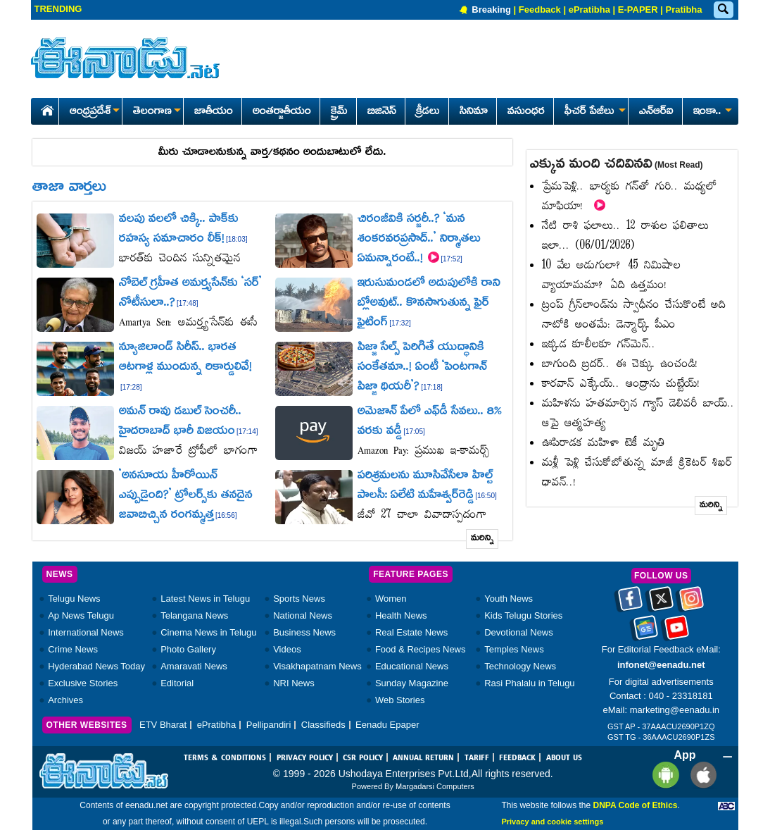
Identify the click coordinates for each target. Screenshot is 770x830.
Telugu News (74, 598)
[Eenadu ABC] (726, 805)
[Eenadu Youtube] (677, 632)
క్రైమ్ (339, 112)
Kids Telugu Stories (523, 615)
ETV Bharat (163, 724)
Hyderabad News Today (96, 666)
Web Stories (400, 700)
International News (86, 632)
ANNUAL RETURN (423, 758)
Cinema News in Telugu (208, 632)
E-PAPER (638, 9)
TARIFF (477, 758)
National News (302, 615)
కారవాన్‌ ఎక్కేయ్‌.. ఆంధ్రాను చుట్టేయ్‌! (621, 384)
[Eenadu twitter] (661, 603)
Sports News (299, 598)
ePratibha (589, 9)
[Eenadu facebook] (630, 603)
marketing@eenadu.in (674, 710)
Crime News (73, 649)
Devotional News (518, 632)
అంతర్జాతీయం (282, 112)
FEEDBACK (517, 758)
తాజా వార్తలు (69, 188)
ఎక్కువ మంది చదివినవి (616, 165)
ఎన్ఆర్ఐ (656, 112)
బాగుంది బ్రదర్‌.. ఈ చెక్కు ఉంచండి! (620, 364)
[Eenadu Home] (45, 108)
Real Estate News (411, 632)
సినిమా (474, 112)
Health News (401, 615)
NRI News (294, 683)
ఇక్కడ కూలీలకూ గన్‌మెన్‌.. (599, 345)
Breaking (491, 9)
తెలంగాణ (156, 112)
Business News (304, 632)
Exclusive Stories (83, 683)
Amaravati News (193, 666)
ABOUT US (564, 758)
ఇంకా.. (711, 112)
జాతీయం (213, 112)
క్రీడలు (428, 112)
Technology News (520, 666)
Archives (65, 700)
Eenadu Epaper (387, 724)
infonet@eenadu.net (661, 664)
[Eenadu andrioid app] (663, 774)
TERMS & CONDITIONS (225, 758)
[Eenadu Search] (723, 10)
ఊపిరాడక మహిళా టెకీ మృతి (603, 443)
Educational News (411, 666)
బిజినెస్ (381, 112)
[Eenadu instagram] (691, 603)
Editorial (177, 683)
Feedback (540, 9)
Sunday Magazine (411, 683)
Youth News (508, 598)
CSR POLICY (363, 758)
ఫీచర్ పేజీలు (593, 112)
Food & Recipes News (420, 649)
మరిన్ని (482, 539)
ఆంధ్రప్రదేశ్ (94, 112)
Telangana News (194, 615)
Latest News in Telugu (205, 598)
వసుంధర (526, 112)
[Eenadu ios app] (700, 774)
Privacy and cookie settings (552, 821)
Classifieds (323, 724)
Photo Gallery (188, 649)
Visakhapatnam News (317, 666)
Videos (287, 649)
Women (391, 598)
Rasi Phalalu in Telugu (529, 683)
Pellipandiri (268, 724)
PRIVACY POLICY (305, 758)
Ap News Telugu (81, 615)
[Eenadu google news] (646, 632)
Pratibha (683, 9)
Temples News (514, 649)
